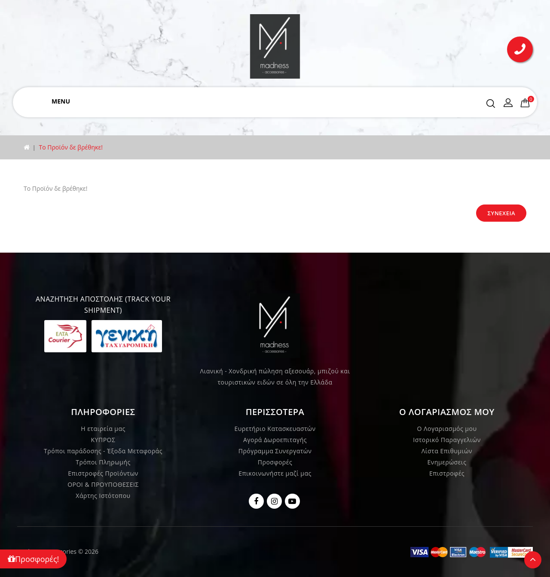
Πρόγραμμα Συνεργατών (275, 451)
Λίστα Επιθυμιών (447, 451)
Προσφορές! (33, 559)
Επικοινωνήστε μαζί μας (275, 473)
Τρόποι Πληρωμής (103, 462)
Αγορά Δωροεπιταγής (275, 440)
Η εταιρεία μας (103, 428)
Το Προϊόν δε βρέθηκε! (70, 147)
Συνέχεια (501, 213)
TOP (532, 559)
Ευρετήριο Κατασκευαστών (275, 428)
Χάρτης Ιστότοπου (103, 496)
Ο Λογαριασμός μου (447, 428)
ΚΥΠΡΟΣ (103, 440)
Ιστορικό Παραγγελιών (446, 440)
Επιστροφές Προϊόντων (103, 473)
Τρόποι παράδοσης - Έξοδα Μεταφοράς (103, 451)
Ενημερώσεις (447, 462)
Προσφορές (275, 462)
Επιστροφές (446, 473)
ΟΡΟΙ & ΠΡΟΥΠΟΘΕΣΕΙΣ (103, 484)
